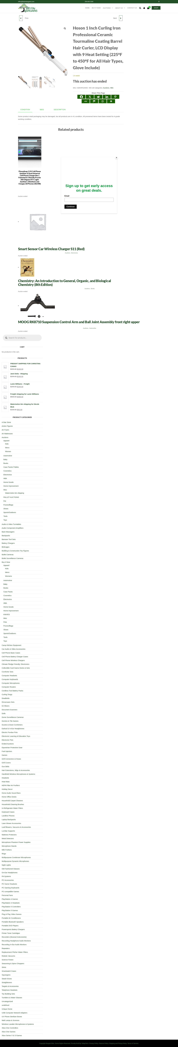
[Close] (116, 157)
